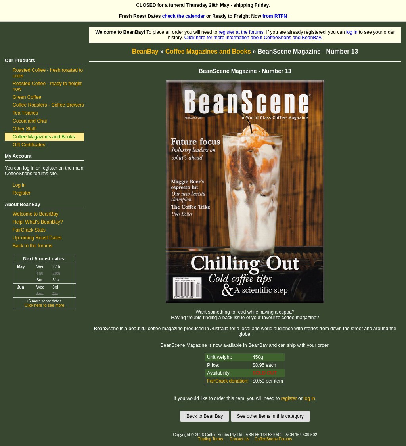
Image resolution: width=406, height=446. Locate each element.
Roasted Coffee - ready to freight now (47, 86)
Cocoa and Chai (30, 121)
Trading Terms (210, 439)
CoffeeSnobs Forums (273, 439)
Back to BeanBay (204, 416)
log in (352, 32)
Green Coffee (27, 97)
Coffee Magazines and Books (44, 137)
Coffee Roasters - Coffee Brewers (48, 105)
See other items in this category (270, 416)
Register (22, 193)
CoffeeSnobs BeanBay (39, 29)
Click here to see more (44, 305)
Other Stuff (24, 129)
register (289, 398)
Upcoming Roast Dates (37, 238)
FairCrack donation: (228, 381)
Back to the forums (32, 246)
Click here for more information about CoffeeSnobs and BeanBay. (253, 37)
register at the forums (240, 32)
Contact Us (239, 439)
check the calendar (183, 16)
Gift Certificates (29, 144)
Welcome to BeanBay (35, 214)
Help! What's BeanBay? (38, 222)
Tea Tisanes (25, 113)
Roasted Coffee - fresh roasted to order (48, 72)
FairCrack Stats (29, 230)
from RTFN (274, 16)
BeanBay (145, 51)
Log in (19, 185)
